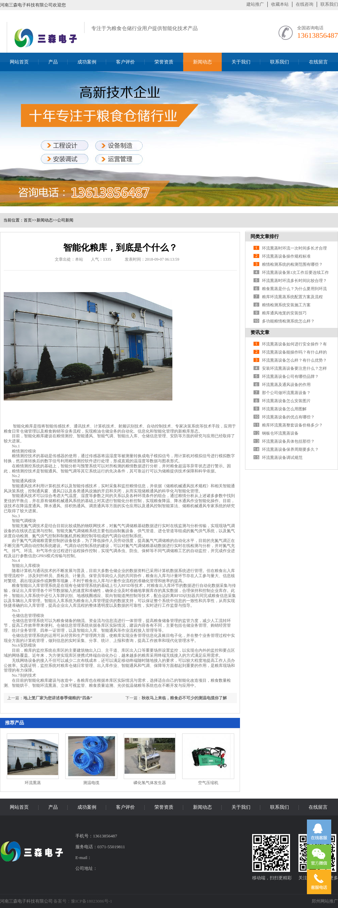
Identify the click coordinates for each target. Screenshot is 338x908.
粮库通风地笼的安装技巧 (284, 313)
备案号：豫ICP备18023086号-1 (82, 901)
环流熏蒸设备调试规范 (282, 457)
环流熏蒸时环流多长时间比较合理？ (294, 280)
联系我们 (329, 4)
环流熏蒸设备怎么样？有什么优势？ (294, 360)
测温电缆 (91, 782)
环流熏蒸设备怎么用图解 (284, 409)
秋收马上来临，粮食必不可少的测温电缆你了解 (184, 698)
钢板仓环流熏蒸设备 (280, 433)
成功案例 (86, 61)
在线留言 (318, 61)
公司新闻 (65, 220)
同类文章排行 (264, 236)
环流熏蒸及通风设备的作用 (286, 384)
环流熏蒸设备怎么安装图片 (286, 400)
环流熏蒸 (33, 782)
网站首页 (19, 61)
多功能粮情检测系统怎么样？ (288, 321)
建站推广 (255, 4)
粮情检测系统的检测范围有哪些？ (292, 264)
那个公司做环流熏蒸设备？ (286, 392)
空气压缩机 (208, 782)
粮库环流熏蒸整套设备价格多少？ (292, 425)
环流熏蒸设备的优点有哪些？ (288, 417)
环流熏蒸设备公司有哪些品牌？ (290, 376)
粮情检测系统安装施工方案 (286, 305)
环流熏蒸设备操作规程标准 (286, 256)
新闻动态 (202, 61)
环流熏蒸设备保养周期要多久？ (290, 449)
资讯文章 (259, 332)
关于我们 (241, 61)
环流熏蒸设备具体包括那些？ (288, 441)
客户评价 (125, 61)
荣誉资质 (163, 61)
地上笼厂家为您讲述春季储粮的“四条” (57, 698)
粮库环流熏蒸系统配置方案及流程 (292, 296)
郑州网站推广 (325, 901)
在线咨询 (304, 4)
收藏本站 (280, 4)
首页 (28, 220)
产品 (53, 61)
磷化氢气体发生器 (150, 782)
